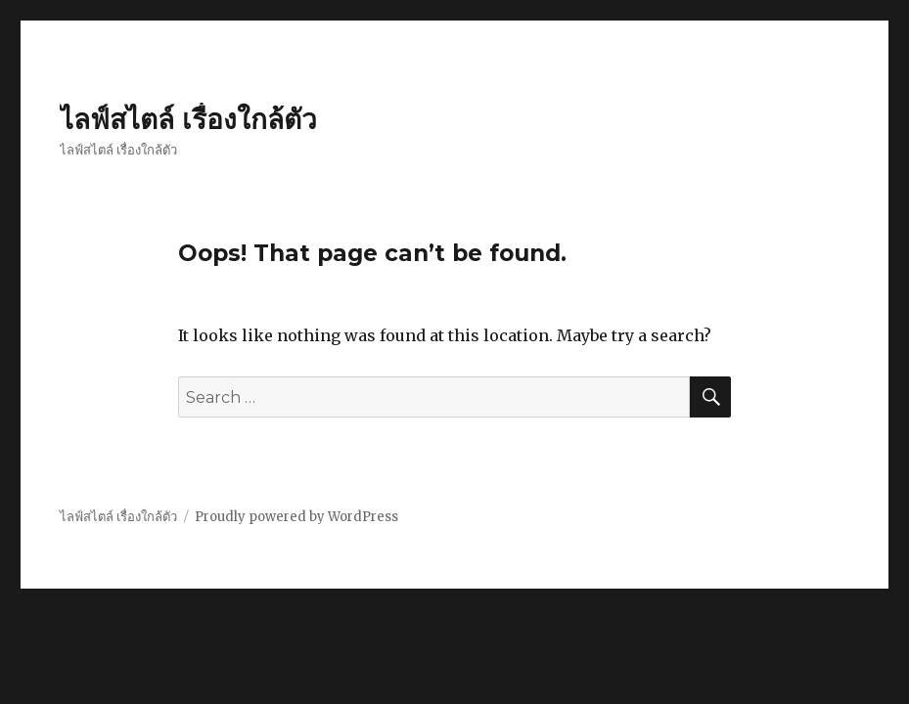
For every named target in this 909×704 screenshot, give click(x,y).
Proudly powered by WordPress (296, 516)
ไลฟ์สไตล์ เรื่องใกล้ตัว (188, 119)
